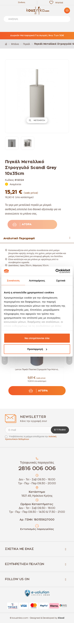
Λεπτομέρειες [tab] (37, 280)
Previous (5, 359)
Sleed (61, 618)
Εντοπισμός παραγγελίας (37, 529)
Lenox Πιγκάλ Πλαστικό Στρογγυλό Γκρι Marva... (37, 369)
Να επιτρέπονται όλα (37, 338)
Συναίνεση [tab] (13, 280)
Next (69, 359)
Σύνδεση (21, 2)
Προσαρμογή (37, 349)
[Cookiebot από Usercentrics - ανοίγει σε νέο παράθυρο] (55, 271)
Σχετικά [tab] (60, 280)
